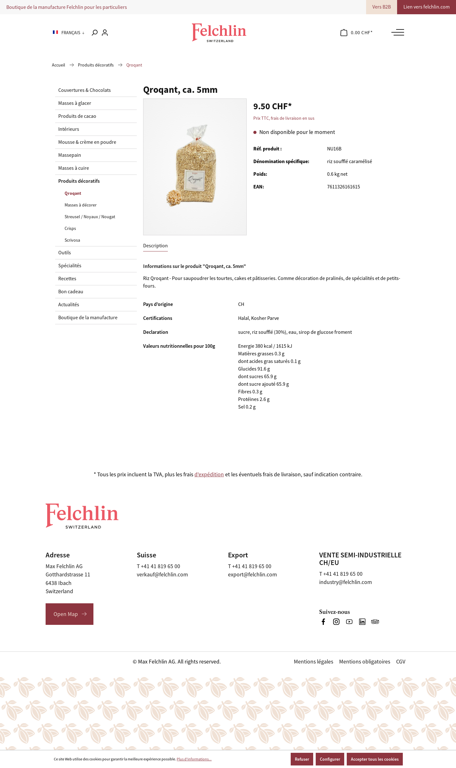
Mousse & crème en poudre (87, 142)
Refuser (302, 759)
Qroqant (73, 193)
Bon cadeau (70, 292)
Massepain (69, 155)
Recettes (67, 279)
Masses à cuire (73, 168)
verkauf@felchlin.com (162, 574)
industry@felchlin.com (345, 582)
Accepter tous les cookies (375, 759)
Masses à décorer (81, 205)
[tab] (155, 245)
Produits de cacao (77, 116)
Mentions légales (313, 661)
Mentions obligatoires (364, 661)
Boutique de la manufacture (87, 317)
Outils (64, 253)
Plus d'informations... (194, 759)
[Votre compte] (104, 32)
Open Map (66, 614)
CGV (400, 661)
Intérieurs (68, 129)
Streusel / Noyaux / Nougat (90, 216)
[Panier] (356, 32)
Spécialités (69, 266)
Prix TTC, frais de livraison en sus (283, 118)
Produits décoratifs (79, 181)
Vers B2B (381, 7)
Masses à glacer (74, 103)
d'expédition (209, 474)
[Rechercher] (94, 32)
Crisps (70, 228)
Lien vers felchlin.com (426, 7)
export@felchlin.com (252, 574)
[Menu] (396, 32)
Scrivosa (72, 240)
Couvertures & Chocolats (84, 90)
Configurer (330, 759)
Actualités (68, 304)
